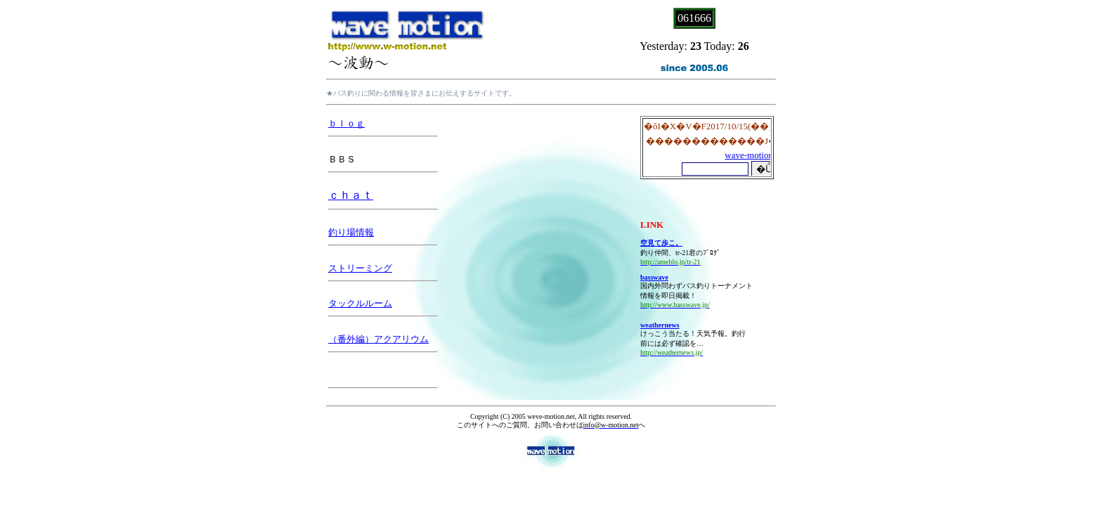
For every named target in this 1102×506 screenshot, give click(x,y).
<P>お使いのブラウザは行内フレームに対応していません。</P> (707, 147)
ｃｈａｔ (350, 195)
